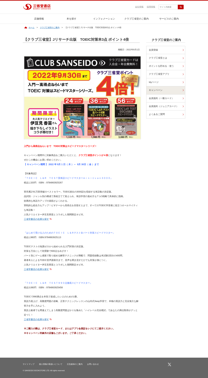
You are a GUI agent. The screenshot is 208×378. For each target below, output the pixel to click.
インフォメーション (104, 18)
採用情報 (151, 7)
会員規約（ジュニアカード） (163, 106)
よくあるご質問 (157, 114)
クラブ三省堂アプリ (159, 74)
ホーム (31, 27)
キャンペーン (155, 90)
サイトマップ (28, 364)
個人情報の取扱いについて (50, 364)
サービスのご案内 (169, 18)
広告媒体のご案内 (75, 364)
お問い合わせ (93, 364)
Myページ (154, 82)
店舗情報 (39, 18)
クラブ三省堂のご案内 (136, 18)
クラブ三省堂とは (158, 58)
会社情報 (139, 7)
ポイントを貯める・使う (161, 66)
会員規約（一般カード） (161, 98)
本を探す (71, 18)
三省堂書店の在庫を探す (36, 219)
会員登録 (153, 50)
